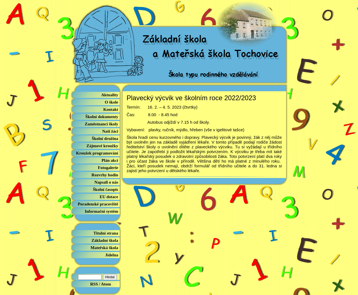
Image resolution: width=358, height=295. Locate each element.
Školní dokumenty (101, 116)
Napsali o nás (106, 182)
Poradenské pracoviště (98, 204)
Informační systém (101, 211)
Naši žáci (110, 131)
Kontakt (110, 109)
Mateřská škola (104, 247)
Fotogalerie (108, 167)
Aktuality (109, 95)
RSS (94, 284)
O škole (111, 102)
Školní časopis (105, 189)
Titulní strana (105, 233)
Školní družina (105, 138)
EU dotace (109, 197)
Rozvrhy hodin (104, 175)
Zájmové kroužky (102, 146)
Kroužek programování (97, 153)
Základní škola (104, 240)
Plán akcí (110, 160)
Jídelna (111, 255)
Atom (106, 284)
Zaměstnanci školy (101, 124)
